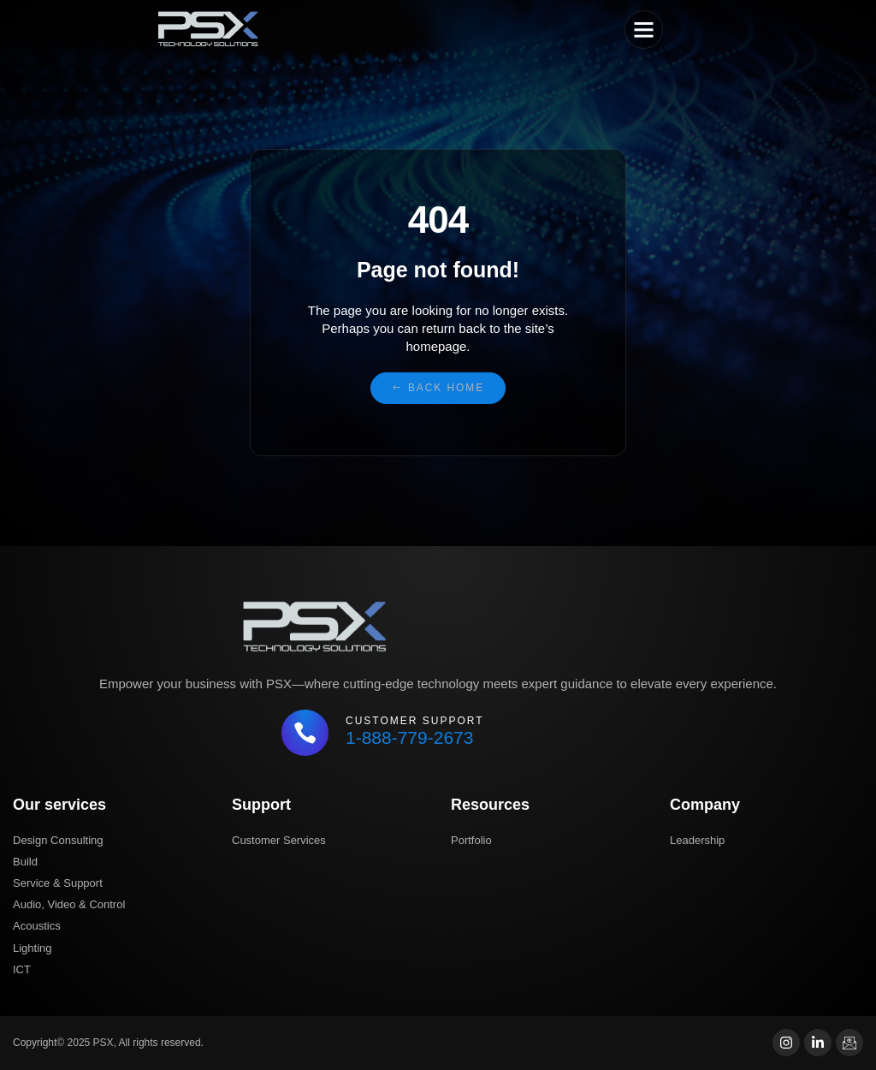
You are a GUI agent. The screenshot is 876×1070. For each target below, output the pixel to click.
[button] (644, 30)
